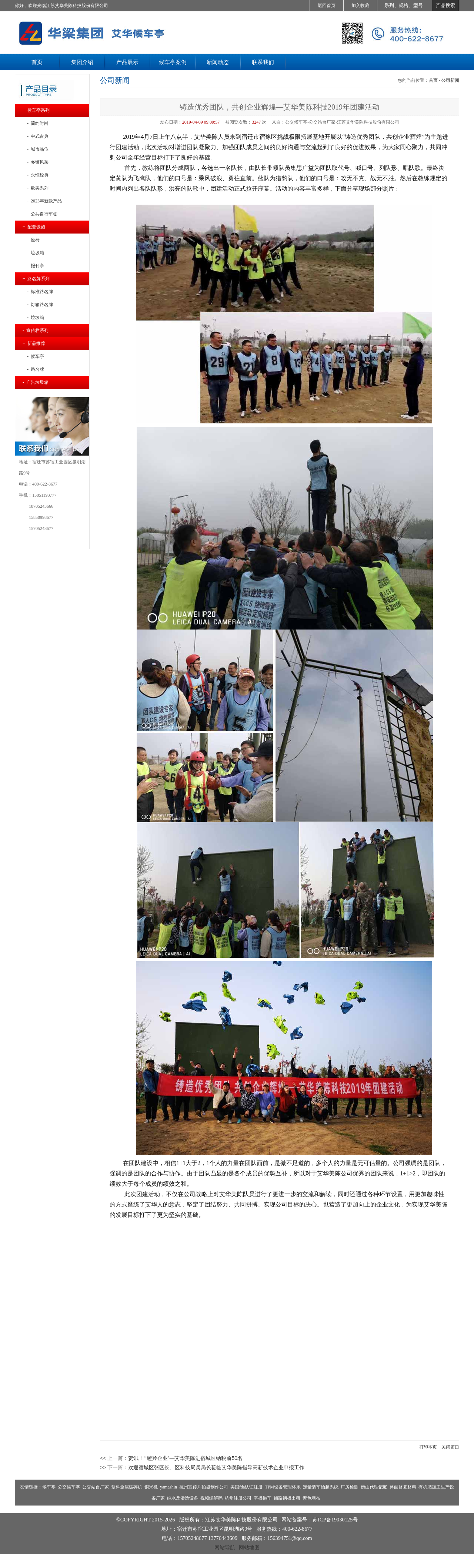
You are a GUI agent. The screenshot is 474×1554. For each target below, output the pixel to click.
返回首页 (327, 5)
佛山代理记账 (374, 1487)
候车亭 (49, 1487)
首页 (433, 80)
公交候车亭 (69, 1487)
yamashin (168, 1487)
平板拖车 (262, 1498)
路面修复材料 (403, 1487)
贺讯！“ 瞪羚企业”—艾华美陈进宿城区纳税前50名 (185, 1458)
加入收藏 (360, 5)
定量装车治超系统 (320, 1487)
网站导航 (224, 1547)
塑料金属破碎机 (126, 1487)
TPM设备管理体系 (283, 1487)
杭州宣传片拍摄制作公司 (203, 1487)
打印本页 (428, 1447)
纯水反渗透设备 (182, 1498)
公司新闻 (450, 80)
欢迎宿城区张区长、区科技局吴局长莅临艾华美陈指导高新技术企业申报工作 (216, 1467)
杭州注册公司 (238, 1498)
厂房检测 (349, 1487)
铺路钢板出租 (287, 1498)
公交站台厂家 (95, 1487)
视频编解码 (211, 1498)
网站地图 (249, 1547)
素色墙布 (311, 1498)
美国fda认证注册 (246, 1487)
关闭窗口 (450, 1447)
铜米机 (151, 1487)
